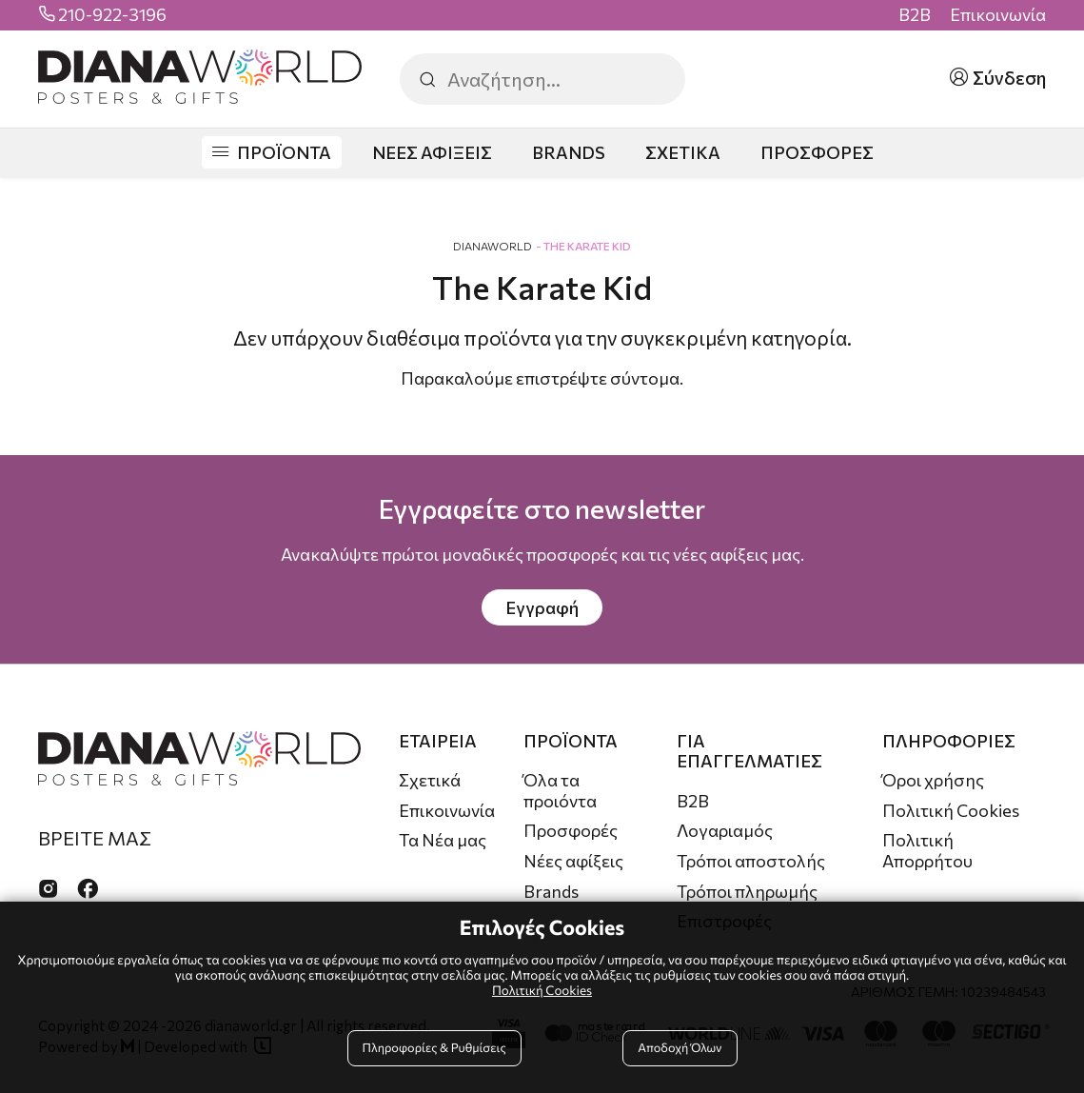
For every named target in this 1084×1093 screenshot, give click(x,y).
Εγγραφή (542, 607)
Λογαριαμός (725, 830)
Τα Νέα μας (442, 839)
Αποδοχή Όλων (679, 1047)
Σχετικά (430, 779)
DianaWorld (492, 245)
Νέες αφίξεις (573, 860)
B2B (914, 15)
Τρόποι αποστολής (751, 860)
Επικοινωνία (998, 15)
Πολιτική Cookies (950, 810)
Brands (551, 891)
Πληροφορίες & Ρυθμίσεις (434, 1047)
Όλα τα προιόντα (560, 790)
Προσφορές (570, 830)
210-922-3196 (112, 15)
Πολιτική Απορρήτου (927, 850)
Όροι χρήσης (933, 779)
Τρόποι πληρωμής (747, 891)
